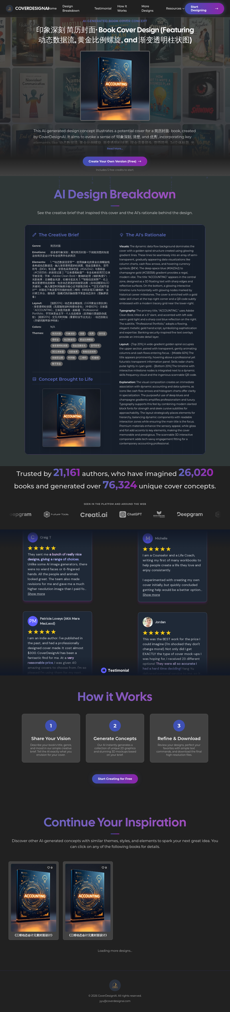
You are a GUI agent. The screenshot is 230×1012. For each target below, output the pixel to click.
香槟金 (55, 339)
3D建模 (95, 357)
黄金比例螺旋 (86, 339)
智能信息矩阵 (89, 351)
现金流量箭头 (79, 345)
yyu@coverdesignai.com (115, 1001)
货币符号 (95, 345)
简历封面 (56, 333)
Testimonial (103, 8)
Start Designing (204, 8)
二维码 (83, 357)
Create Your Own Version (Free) (115, 161)
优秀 (91, 333)
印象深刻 (70, 333)
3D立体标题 (58, 351)
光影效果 (73, 351)
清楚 (82, 333)
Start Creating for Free (115, 779)
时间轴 (71, 357)
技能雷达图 (57, 357)
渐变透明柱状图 (60, 345)
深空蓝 (102, 333)
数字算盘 (56, 363)
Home (52, 8)
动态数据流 (69, 339)
